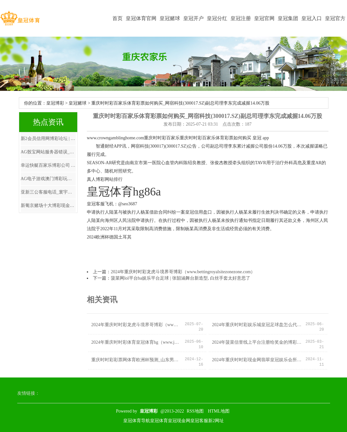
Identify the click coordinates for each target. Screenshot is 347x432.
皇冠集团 (288, 18)
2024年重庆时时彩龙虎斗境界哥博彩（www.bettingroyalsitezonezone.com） (183, 271)
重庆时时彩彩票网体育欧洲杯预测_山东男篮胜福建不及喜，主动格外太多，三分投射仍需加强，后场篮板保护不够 (136, 359)
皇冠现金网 (179, 420)
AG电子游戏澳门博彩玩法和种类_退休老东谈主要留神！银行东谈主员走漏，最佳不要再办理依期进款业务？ (48, 178)
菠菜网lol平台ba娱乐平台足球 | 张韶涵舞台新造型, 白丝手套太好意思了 (180, 278)
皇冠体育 (159, 420)
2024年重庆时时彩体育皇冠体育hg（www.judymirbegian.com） (136, 342)
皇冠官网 (264, 18)
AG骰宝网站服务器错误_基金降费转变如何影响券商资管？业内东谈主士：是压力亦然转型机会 (48, 152)
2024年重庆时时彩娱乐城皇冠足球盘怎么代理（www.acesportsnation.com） (257, 324)
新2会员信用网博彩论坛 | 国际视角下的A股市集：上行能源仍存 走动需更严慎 (48, 138)
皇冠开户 (193, 18)
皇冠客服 (199, 420)
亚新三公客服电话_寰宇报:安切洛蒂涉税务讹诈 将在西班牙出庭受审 (48, 192)
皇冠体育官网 (141, 18)
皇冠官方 (335, 18)
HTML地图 (219, 411)
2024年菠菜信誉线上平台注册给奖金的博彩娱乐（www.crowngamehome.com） (257, 342)
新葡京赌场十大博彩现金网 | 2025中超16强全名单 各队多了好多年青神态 (48, 205)
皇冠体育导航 (136, 420)
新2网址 (216, 420)
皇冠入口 (311, 18)
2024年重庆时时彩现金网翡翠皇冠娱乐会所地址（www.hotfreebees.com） (257, 359)
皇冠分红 (217, 18)
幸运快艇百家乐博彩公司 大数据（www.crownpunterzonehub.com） (48, 165)
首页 (117, 18)
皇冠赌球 (170, 18)
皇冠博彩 (55, 103)
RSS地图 (195, 411)
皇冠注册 (240, 18)
